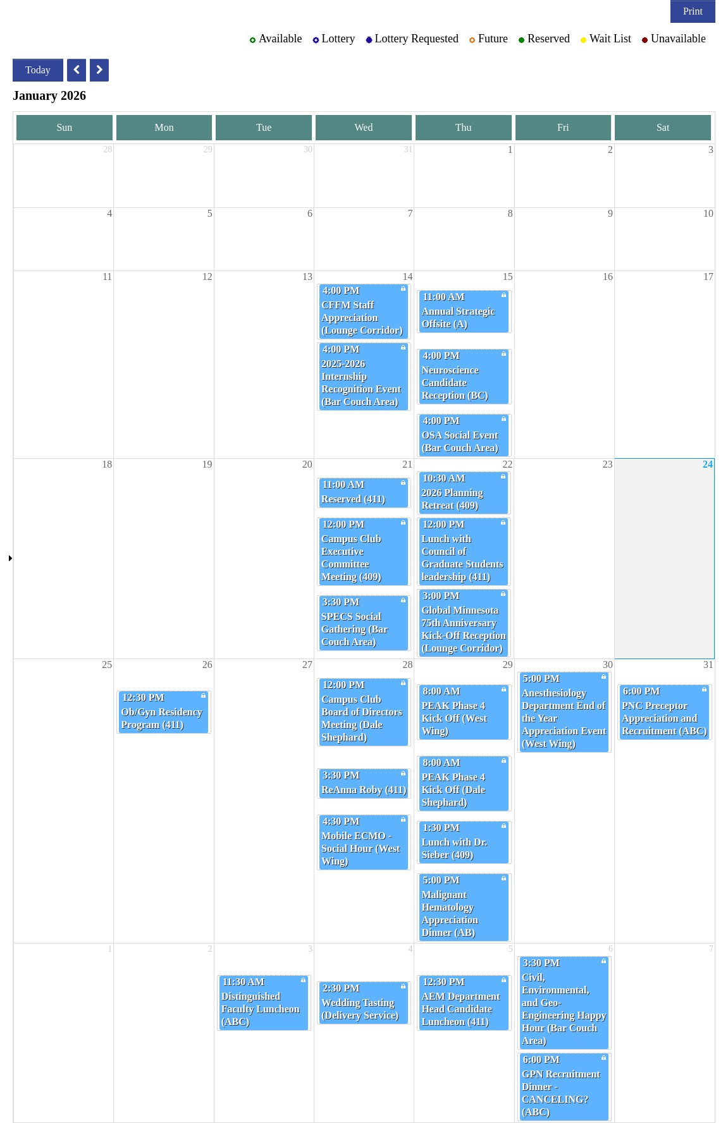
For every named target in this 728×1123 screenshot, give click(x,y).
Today (38, 69)
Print (693, 11)
